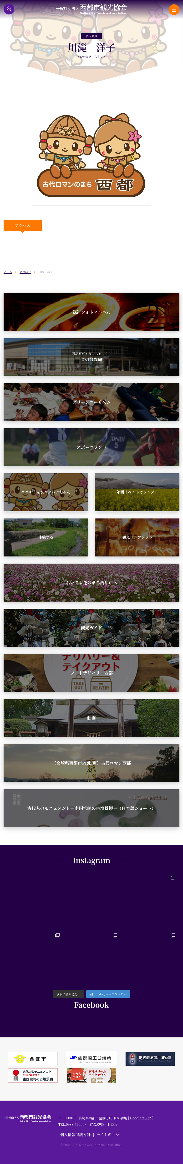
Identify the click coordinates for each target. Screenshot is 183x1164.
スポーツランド (91, 447)
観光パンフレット (137, 537)
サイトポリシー (110, 1134)
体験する (45, 537)
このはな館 (92, 356)
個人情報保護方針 (75, 1134)
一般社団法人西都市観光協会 (91, 9)
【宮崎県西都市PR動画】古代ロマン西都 (91, 763)
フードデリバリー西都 (91, 673)
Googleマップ (140, 1118)
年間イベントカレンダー (137, 492)
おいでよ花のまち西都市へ (91, 582)
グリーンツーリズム (91, 402)
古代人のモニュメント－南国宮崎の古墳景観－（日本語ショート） (91, 808)
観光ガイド (91, 627)
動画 (91, 718)
